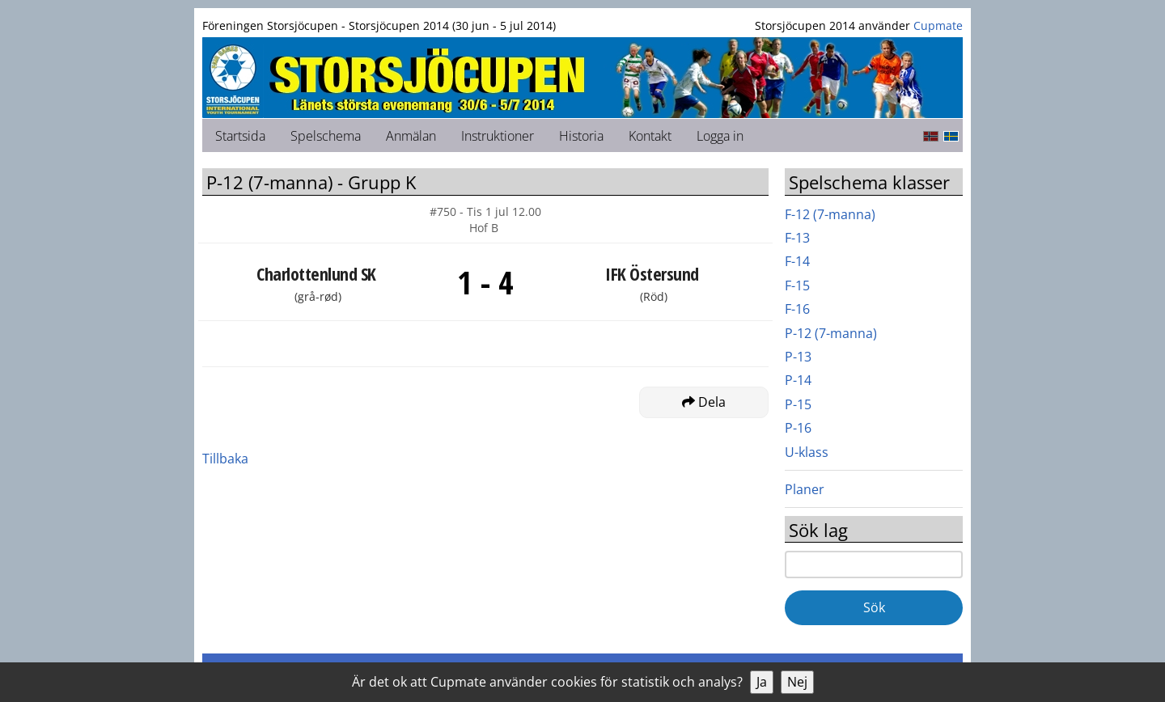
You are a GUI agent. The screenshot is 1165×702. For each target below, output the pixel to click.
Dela (704, 402)
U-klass (806, 452)
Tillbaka (225, 458)
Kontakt (650, 136)
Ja (761, 682)
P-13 (798, 357)
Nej (797, 682)
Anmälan (411, 136)
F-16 (797, 309)
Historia (581, 136)
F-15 (797, 285)
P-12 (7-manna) (831, 333)
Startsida (240, 136)
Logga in (720, 136)
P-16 (798, 428)
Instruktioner (497, 136)
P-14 (798, 380)
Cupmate (938, 25)
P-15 (798, 404)
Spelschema (325, 136)
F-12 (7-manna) (830, 214)
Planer (804, 489)
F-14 (797, 261)
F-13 (797, 238)
